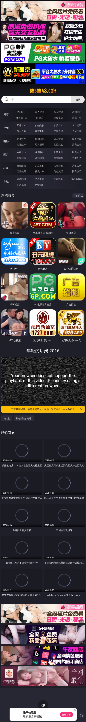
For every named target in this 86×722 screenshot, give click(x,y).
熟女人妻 (21, 131)
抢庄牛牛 (76, 117)
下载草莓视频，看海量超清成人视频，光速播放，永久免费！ (47, 409)
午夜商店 (39, 179)
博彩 (6, 114)
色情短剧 (39, 184)
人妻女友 (58, 165)
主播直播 (58, 131)
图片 (6, 154)
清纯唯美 (39, 157)
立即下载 (66, 714)
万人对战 (58, 111)
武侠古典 (76, 165)
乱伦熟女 (58, 144)
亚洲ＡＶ (21, 125)
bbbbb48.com (43, 91)
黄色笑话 (58, 171)
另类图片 (76, 157)
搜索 (78, 99)
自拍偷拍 (39, 125)
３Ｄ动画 (76, 125)
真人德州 (39, 111)
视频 (6, 128)
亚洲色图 (39, 152)
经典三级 (39, 144)
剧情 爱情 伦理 (23, 418)
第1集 (7, 418)
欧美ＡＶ (58, 125)
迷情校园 (21, 171)
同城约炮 (21, 179)
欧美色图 (58, 152)
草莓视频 (58, 179)
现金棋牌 (58, 117)
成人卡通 (58, 138)
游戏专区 (76, 111)
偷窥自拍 (21, 152)
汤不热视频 (77, 179)
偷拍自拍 (39, 138)
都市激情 (21, 165)
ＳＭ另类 (76, 131)
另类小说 (39, 171)
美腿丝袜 (21, 157)
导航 (6, 181)
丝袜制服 (39, 131)
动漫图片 (76, 152)
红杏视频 (21, 184)
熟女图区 (58, 157)
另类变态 (76, 144)
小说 (6, 168)
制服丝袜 (21, 144)
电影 (6, 141)
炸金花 (39, 117)
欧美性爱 (76, 138)
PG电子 (21, 111)
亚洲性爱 (21, 138)
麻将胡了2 (21, 117)
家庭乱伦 (39, 165)
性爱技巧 (76, 171)
